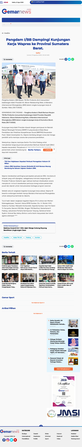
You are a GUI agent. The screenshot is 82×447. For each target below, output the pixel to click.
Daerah (35, 434)
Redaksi (73, 434)
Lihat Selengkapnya (63, 370)
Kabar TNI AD (17, 237)
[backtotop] (41, 428)
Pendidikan (25, 440)
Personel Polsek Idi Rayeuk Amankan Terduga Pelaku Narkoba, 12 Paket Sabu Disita (57, 361)
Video (58, 440)
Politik (35, 440)
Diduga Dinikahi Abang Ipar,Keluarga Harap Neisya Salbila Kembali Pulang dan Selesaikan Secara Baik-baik (58, 342)
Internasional (26, 437)
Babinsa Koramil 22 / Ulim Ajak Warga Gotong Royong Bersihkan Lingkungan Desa (25, 229)
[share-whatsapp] (72, 59)
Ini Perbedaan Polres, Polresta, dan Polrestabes (58, 332)
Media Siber (75, 436)
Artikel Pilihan (9, 308)
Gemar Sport (8, 297)
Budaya (24, 434)
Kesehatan (36, 437)
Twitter (12, 441)
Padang (28, 237)
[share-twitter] (69, 59)
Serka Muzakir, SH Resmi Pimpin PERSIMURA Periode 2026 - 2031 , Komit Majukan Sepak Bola (58, 323)
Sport (47, 440)
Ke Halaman (37, 313)
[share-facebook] (65, 59)
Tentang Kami (75, 438)
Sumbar (37, 237)
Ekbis (47, 434)
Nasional (59, 437)
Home (6, 2)
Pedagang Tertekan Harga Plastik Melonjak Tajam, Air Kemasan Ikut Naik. (58, 352)
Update (47, 150)
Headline (6, 237)
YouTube (17, 441)
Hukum (59, 434)
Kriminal (47, 437)
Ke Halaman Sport (38, 302)
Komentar (8, 59)
